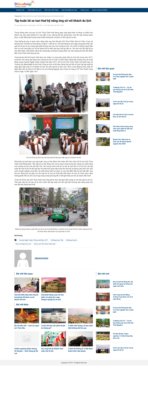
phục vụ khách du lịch (23, 244)
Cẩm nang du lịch (34, 10)
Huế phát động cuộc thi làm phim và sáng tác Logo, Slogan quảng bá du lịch (52, 297)
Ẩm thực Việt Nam (51, 10)
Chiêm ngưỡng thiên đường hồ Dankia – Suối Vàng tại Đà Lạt (26, 351)
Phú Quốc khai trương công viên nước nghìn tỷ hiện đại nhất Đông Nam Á (123, 129)
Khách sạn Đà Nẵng (99, 10)
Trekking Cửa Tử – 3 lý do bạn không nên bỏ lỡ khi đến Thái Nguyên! (123, 90)
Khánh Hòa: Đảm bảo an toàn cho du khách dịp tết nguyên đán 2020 (122, 142)
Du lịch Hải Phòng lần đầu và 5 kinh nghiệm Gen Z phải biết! (123, 77)
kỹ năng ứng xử (71, 240)
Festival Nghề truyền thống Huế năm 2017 (33, 240)
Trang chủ (20, 10)
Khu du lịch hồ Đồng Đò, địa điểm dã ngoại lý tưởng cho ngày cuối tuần (123, 284)
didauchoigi (41, 258)
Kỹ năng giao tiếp (57, 240)
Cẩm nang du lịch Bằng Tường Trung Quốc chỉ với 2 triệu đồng (123, 297)
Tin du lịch (84, 10)
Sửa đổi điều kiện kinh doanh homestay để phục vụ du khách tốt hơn (26, 297)
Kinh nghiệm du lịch (69, 10)
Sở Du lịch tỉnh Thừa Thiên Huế (44, 244)
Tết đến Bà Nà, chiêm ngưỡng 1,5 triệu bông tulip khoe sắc (123, 336)
